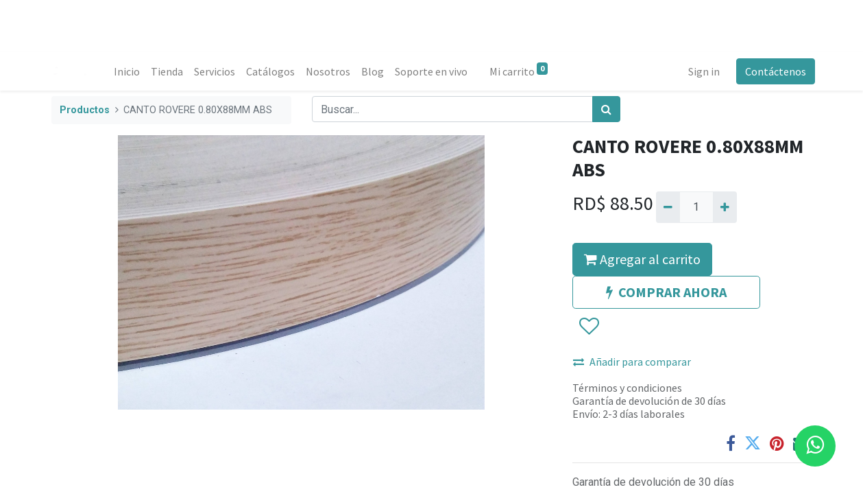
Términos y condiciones (627, 388)
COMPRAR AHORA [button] (666, 292)
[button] (588, 326)
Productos (85, 110)
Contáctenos (772, 71)
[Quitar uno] (668, 207)
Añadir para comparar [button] (632, 361)
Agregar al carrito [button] (642, 259)
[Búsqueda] (606, 109)
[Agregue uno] (725, 207)
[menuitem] (130, 71)
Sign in (701, 71)
